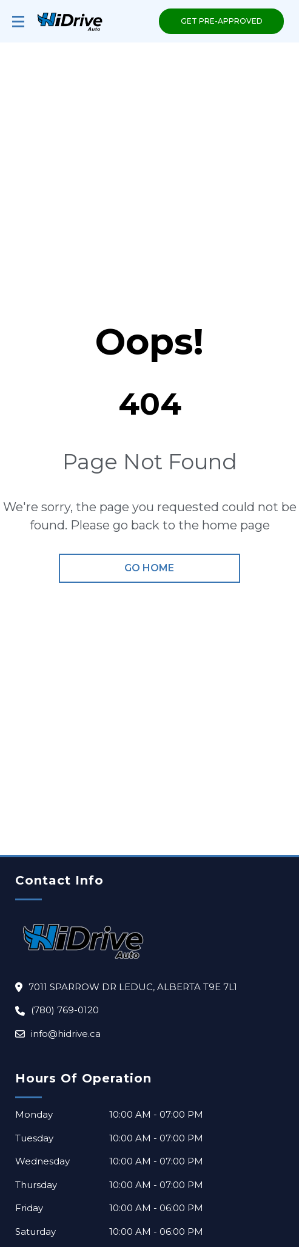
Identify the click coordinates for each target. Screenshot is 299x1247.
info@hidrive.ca (66, 1033)
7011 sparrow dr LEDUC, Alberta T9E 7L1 (133, 987)
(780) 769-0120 (65, 1010)
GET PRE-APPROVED (222, 20)
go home (149, 568)
